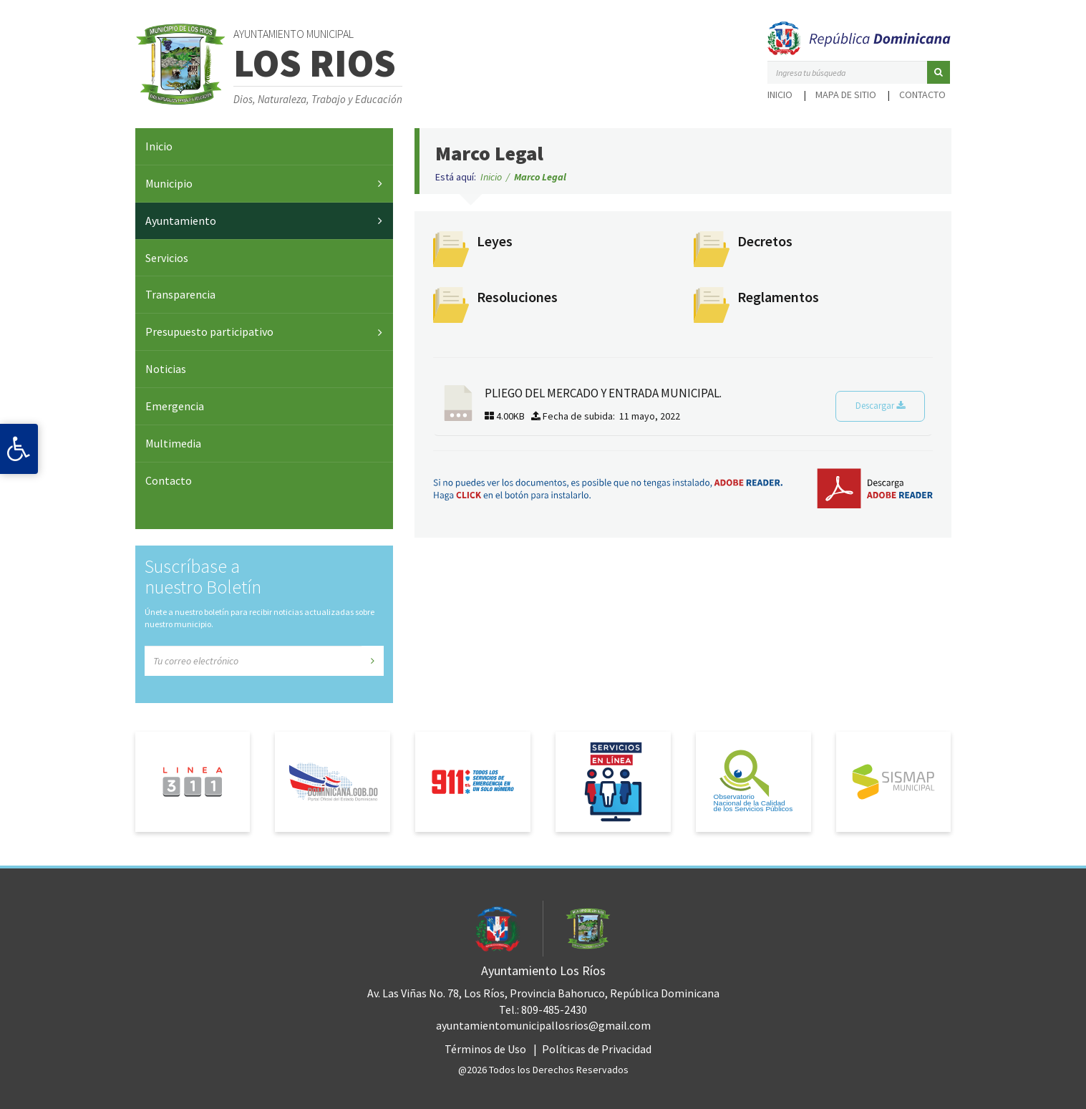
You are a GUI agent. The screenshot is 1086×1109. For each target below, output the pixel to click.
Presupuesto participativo (209, 331)
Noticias (165, 369)
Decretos (764, 241)
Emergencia (174, 406)
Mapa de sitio (845, 94)
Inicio (779, 94)
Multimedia (173, 443)
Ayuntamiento (180, 220)
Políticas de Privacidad (596, 1049)
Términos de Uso (485, 1049)
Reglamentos (778, 297)
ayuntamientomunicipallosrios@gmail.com (543, 1025)
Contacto (922, 94)
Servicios (166, 258)
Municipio (169, 183)
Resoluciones (517, 297)
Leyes (495, 241)
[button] (938, 72)
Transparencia (180, 294)
